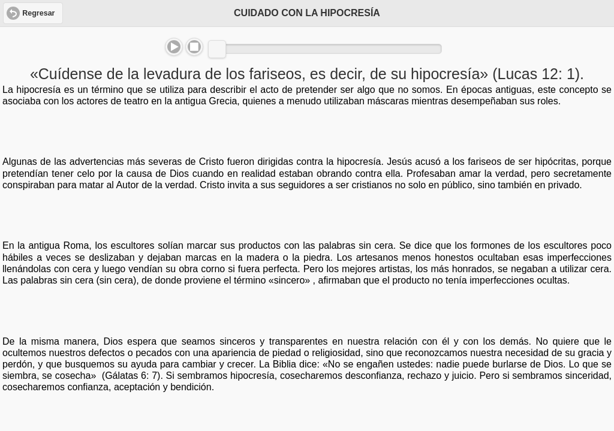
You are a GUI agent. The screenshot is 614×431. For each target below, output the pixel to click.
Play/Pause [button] (174, 47)
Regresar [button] (38, 13)
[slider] (217, 49)
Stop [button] (194, 47)
